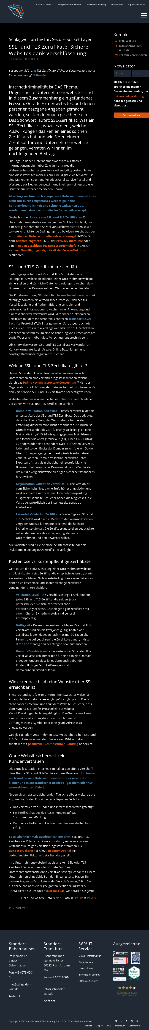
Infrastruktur (18, 59)
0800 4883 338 (54, 891)
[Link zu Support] (116, 1020)
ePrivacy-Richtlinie (69, 241)
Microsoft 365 (85, 968)
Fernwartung (116, 4)
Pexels (91, 898)
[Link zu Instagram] (132, 1020)
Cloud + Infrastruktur (89, 955)
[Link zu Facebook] (126, 1020)
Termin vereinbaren (133, 55)
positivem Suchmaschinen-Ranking (53, 744)
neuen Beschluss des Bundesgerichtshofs (47, 246)
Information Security (89, 974)
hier (58, 898)
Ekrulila (79, 898)
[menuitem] (44, 5)
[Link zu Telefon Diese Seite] (121, 1020)
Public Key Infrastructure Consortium (49, 383)
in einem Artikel (59, 851)
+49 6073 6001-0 (44, 4)
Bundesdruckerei (21, 851)
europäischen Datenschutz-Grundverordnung (41, 236)
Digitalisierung (85, 962)
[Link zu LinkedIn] (137, 1020)
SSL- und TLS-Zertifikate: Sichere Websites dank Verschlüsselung (48, 49)
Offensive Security (88, 980)
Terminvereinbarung (95, 4)
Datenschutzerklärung (129, 96)
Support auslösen (136, 4)
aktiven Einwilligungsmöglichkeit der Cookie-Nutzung (47, 250)
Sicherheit (34, 59)
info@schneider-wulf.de (69, 4)
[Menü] (142, 15)
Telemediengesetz (28, 241)
